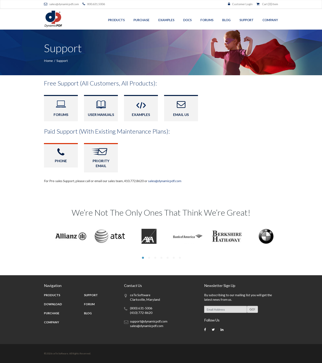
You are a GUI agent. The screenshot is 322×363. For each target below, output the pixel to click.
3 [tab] (155, 258)
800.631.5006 (96, 4)
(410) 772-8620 (141, 312)
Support (246, 20)
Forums (206, 20)
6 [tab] (173, 258)
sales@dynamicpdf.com (64, 4)
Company (270, 20)
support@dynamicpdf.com (148, 321)
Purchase (141, 20)
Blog (226, 20)
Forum (89, 304)
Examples (166, 20)
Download (53, 304)
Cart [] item (270, 4)
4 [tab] (161, 258)
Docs (187, 20)
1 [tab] (142, 258)
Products (116, 20)
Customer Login (242, 4)
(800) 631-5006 (141, 308)
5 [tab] (167, 258)
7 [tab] (179, 258)
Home (48, 60)
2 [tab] (149, 258)
